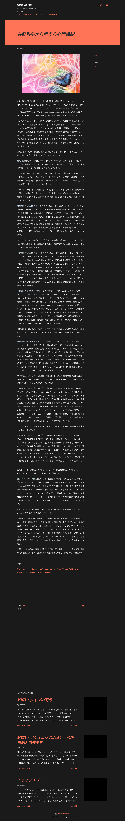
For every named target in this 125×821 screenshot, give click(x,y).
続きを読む (74, 726)
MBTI (95, 66)
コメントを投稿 (26, 726)
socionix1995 (24, 5)
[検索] (100, 5)
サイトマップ (39, 14)
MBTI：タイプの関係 (34, 699)
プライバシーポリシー (23, 14)
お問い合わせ (51, 14)
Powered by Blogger (62, 813)
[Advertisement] (50, 589)
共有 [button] (95, 55)
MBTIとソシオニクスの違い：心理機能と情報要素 (45, 740)
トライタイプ (28, 779)
